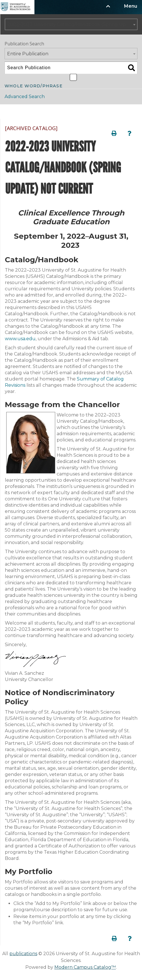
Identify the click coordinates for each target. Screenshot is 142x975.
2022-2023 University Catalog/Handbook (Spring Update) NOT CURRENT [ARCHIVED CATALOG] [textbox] (72, 24)
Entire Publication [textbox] (27, 53)
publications (23, 953)
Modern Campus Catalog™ (85, 967)
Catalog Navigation (33, 111)
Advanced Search (25, 96)
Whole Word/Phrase (34, 85)
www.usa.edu (20, 338)
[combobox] (71, 24)
